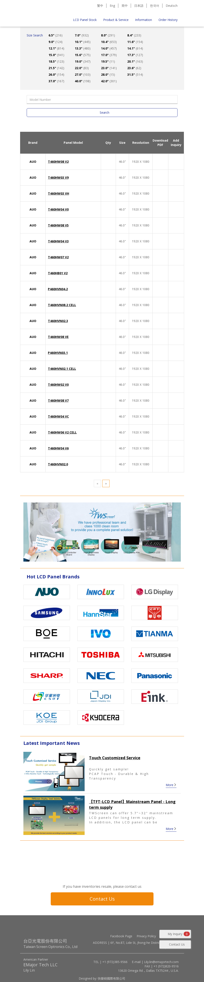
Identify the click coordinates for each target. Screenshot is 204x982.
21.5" (56, 68)
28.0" (108, 74)
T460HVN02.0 (58, 464)
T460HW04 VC (58, 416)
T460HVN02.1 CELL (62, 369)
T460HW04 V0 (58, 209)
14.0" (109, 48)
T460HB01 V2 (58, 273)
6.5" (56, 35)
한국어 (154, 5)
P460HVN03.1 (58, 353)
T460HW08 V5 (58, 225)
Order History (168, 20)
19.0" (83, 61)
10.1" (83, 42)
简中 (125, 5)
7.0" (82, 35)
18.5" (56, 61)
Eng (112, 5)
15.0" (56, 55)
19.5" (108, 61)
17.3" (135, 55)
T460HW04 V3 (58, 241)
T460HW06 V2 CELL (62, 432)
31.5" (135, 74)
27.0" (83, 74)
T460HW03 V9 (58, 177)
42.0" (109, 81)
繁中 (100, 5)
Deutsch (172, 5)
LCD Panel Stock (85, 20)
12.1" (56, 48)
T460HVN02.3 (58, 321)
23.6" (134, 68)
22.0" (82, 68)
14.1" (135, 48)
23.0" (109, 68)
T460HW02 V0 (58, 384)
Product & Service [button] (116, 20)
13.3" (83, 48)
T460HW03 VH (58, 193)
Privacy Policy (146, 936)
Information (143, 20)
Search (104, 112)
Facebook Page (121, 936)
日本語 (138, 5)
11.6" (135, 42)
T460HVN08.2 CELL (62, 305)
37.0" (56, 81)
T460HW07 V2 (58, 257)
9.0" (56, 42)
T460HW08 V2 (58, 161)
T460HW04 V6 (58, 448)
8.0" (108, 35)
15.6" (83, 55)
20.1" (135, 61)
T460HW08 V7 (58, 400)
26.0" (56, 74)
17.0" (109, 55)
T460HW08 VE (58, 337)
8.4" (134, 35)
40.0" (83, 81)
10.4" (109, 42)
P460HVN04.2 (58, 289)
